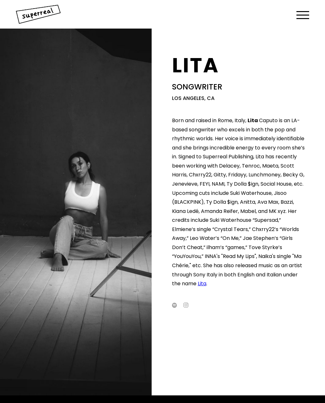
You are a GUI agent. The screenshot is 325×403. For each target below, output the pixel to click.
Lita (202, 283)
